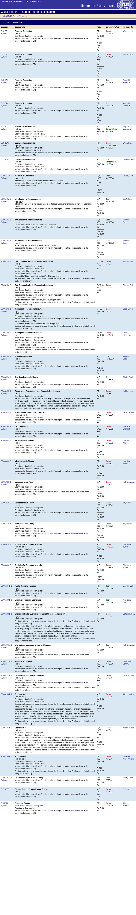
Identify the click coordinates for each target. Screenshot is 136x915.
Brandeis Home (33, 1)
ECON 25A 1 (6, 261)
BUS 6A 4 (4, 103)
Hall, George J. (129, 482)
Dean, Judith (128, 778)
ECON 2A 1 (5, 176)
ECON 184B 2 (6, 728)
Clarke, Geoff (128, 176)
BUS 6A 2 (4, 54)
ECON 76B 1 (6, 426)
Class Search (9, 11)
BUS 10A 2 (5, 143)
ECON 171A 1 (6, 661)
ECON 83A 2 (6, 565)
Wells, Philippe (128, 143)
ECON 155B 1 (6, 614)
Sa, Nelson (127, 199)
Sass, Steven (128, 309)
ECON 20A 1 (6, 220)
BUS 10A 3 (5, 159)
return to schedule (43, 11)
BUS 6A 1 (4, 31)
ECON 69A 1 (6, 412)
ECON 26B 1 (6, 309)
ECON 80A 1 (6, 440)
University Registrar (12, 1)
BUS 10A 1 (5, 127)
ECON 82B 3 (6, 524)
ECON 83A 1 (6, 544)
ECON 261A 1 (6, 778)
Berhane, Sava (129, 159)
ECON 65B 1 (6, 391)
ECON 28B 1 (6, 356)
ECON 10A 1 (6, 199)
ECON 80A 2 (6, 461)
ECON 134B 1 (6, 586)
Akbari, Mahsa (128, 412)
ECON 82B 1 (6, 482)
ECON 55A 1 (6, 377)
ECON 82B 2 (6, 503)
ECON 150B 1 (6, 600)
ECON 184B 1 (6, 694)
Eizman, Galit (128, 261)
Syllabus (4, 34)
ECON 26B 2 (6, 333)
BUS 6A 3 (4, 80)
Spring (26, 11)
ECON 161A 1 (6, 645)
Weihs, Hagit (128, 31)
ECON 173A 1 (6, 675)
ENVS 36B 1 (6, 789)
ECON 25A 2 (6, 285)
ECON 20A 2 (6, 241)
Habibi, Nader (128, 391)
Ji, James (126, 789)
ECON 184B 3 (6, 756)
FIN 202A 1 (5, 803)
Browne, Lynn (128, 675)
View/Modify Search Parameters (15, 16)
